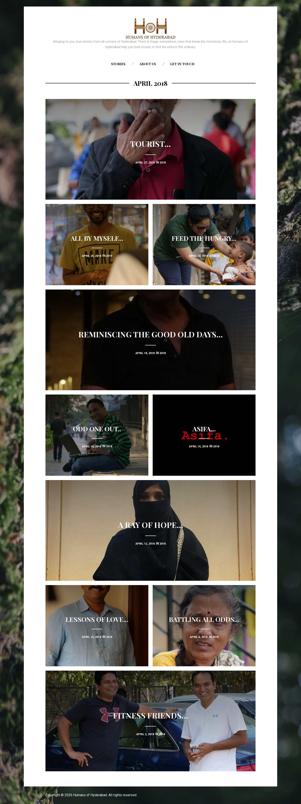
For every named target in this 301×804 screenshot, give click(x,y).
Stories (118, 64)
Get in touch (182, 64)
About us (147, 64)
